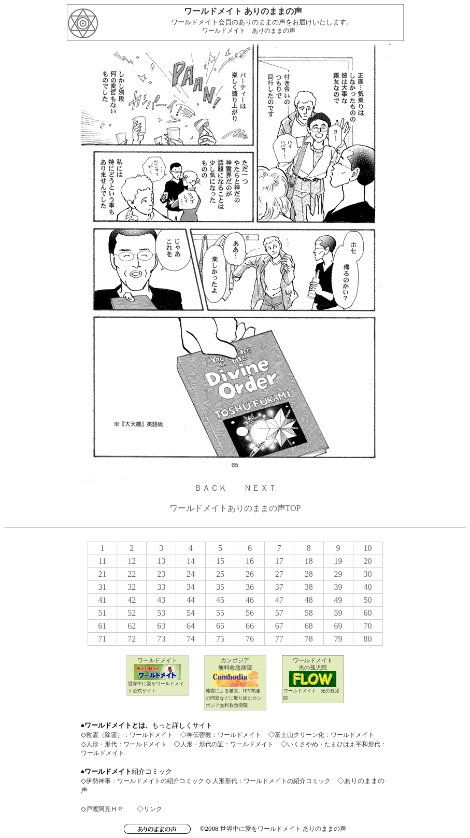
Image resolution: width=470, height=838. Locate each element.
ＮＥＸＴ (260, 488)
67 (279, 625)
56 (250, 612)
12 (131, 561)
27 (279, 574)
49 (338, 599)
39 (338, 587)
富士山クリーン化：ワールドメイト (324, 734)
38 (309, 587)
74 (191, 638)
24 (191, 574)
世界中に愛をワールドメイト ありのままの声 (283, 828)
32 (131, 587)
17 (279, 561)
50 (368, 599)
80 (368, 638)
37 (279, 587)
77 (279, 638)
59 (338, 612)
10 (368, 548)
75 (220, 638)
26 (250, 574)
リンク (153, 809)
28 (309, 574)
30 (368, 574)
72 (131, 638)
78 (309, 638)
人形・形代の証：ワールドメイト (227, 744)
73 (161, 638)
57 (279, 612)
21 (102, 574)
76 (250, 638)
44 (191, 599)
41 (102, 599)
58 (309, 612)
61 (102, 625)
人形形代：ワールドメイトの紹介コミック (271, 781)
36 (250, 587)
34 (191, 587)
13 (161, 561)
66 (250, 625)
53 (161, 612)
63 (161, 625)
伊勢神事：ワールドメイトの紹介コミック (145, 781)
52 (131, 612)
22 (131, 574)
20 (368, 561)
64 (191, 625)
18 (309, 561)
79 (338, 638)
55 (220, 612)
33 (161, 587)
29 (338, 574)
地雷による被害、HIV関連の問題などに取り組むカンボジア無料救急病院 (234, 698)
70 (368, 625)
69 (338, 625)
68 (309, 625)
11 (102, 561)
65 (220, 625)
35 (220, 587)
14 (191, 561)
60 (368, 612)
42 (131, 599)
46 (250, 599)
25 (220, 574)
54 (191, 612)
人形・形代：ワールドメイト (126, 744)
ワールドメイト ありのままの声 (248, 30)
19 (338, 561)
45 (220, 599)
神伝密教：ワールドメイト (224, 734)
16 (250, 561)
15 (220, 561)
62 (131, 625)
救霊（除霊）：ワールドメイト (129, 734)
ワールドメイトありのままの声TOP (235, 508)
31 (102, 587)
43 (161, 599)
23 (161, 574)
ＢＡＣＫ (210, 488)
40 (368, 587)
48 (309, 599)
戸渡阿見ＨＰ (104, 809)
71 (102, 638)
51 (102, 612)
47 (279, 599)
